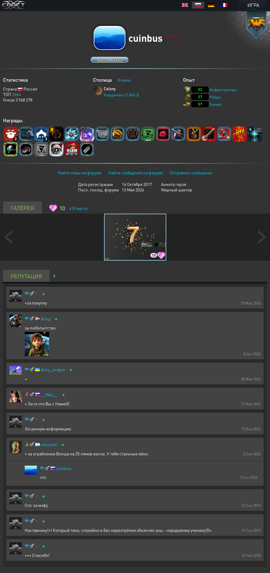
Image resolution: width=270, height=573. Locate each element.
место (78, 208)
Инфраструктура (223, 89)
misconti (49, 444)
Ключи (124, 80)
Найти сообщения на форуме (135, 172)
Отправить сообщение (191, 172)
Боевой (215, 104)
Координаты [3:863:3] (121, 95)
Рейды (215, 97)
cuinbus (63, 468)
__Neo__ (49, 394)
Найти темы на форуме (79, 172)
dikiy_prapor (53, 369)
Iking (46, 318)
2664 (16, 94)
